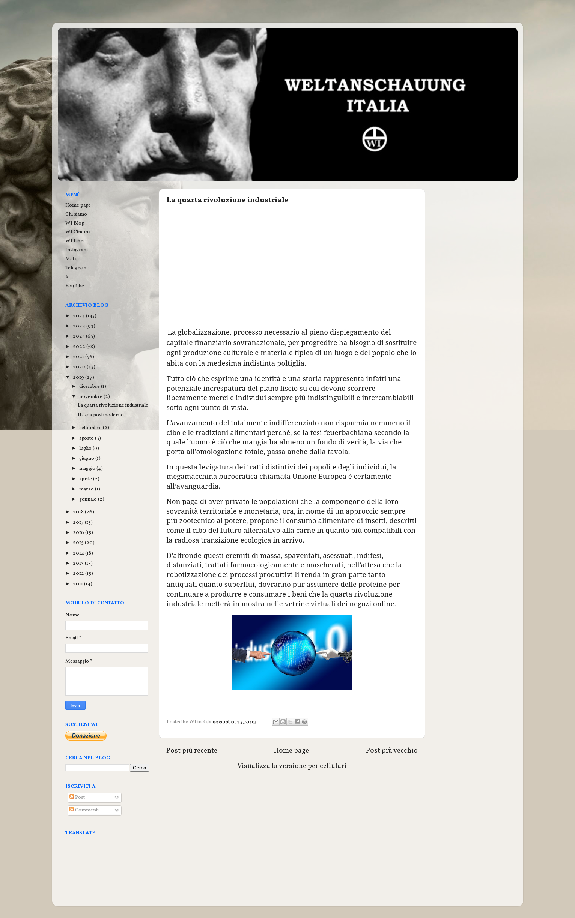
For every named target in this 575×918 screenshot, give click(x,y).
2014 (79, 553)
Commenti (84, 810)
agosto (87, 438)
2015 (79, 542)
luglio (86, 448)
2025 (79, 316)
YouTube (74, 286)
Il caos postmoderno (101, 414)
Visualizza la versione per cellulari (291, 766)
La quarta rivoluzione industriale (113, 405)
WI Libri (74, 240)
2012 (79, 573)
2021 (79, 356)
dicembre (90, 386)
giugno (87, 458)
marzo (87, 489)
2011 (78, 584)
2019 (79, 377)
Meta (71, 258)
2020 (80, 366)
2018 (79, 512)
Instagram (76, 250)
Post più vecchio (392, 751)
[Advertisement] (292, 265)
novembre (91, 396)
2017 (79, 522)
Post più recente (191, 751)
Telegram (75, 268)
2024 (79, 326)
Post (77, 797)
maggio (87, 468)
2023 (79, 336)
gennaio (88, 499)
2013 (79, 563)
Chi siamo (76, 214)
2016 (79, 532)
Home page (291, 751)
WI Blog (74, 223)
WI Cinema (77, 232)
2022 (79, 346)
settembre (91, 427)
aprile (86, 479)
